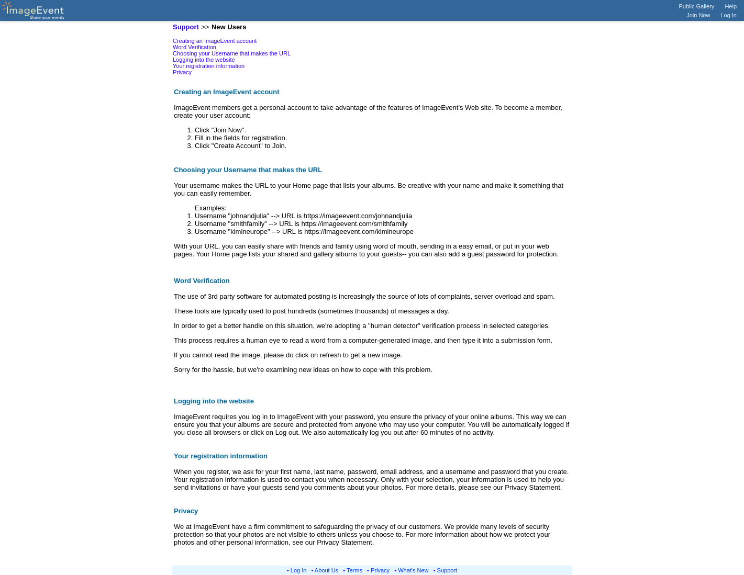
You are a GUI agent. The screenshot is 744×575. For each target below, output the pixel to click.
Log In (728, 15)
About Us (326, 570)
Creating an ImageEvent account (215, 41)
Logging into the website (204, 60)
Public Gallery (697, 6)
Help (731, 6)
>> (205, 27)
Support (447, 570)
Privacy (182, 72)
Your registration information (209, 66)
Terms (354, 570)
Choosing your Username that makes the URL (232, 53)
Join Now (698, 15)
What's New (413, 570)
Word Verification (194, 47)
